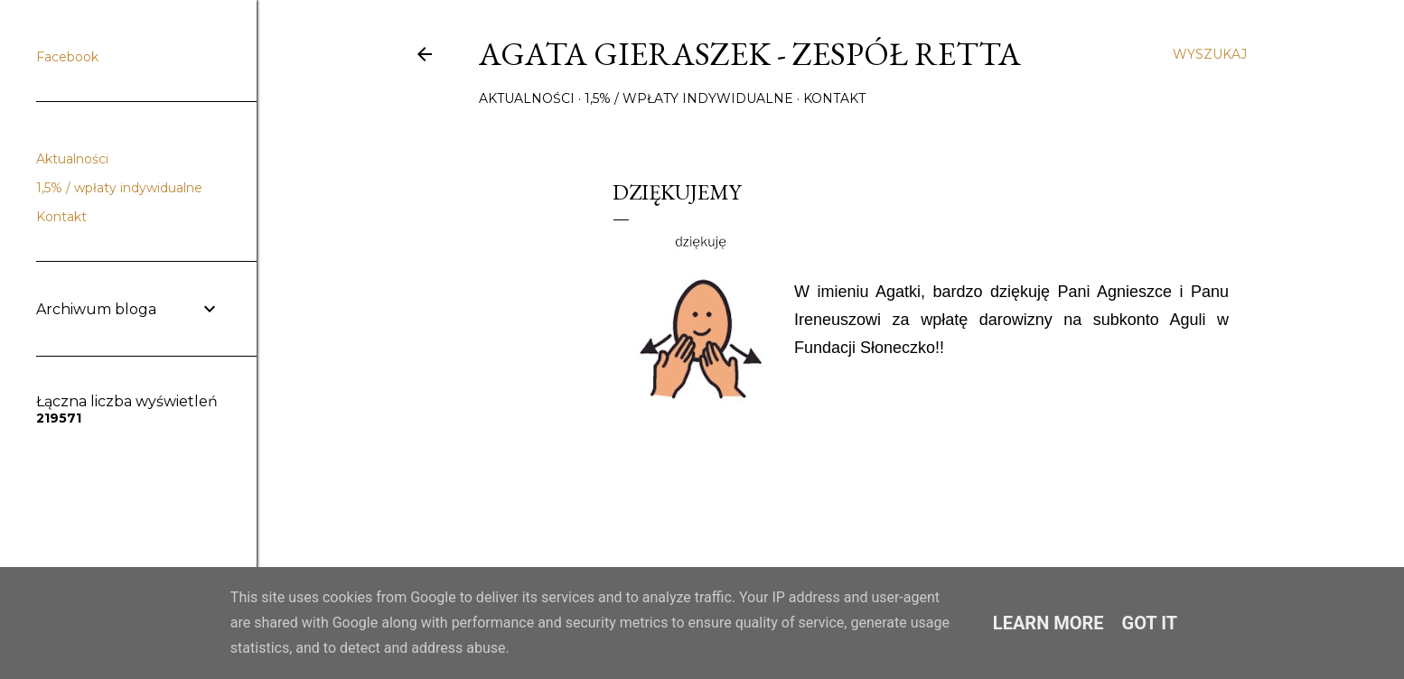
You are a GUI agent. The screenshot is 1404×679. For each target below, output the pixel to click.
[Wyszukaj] (1210, 54)
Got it (1150, 623)
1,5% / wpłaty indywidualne (689, 98)
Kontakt (834, 98)
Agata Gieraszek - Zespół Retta (750, 54)
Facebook (67, 57)
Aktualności (527, 98)
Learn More (1048, 623)
